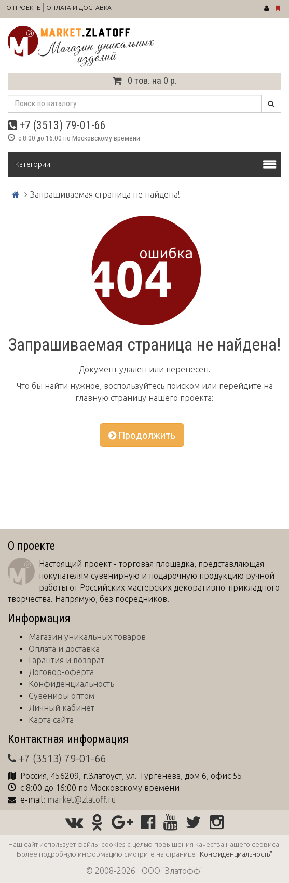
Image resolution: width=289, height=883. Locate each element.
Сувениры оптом (61, 695)
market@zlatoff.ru (81, 799)
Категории (32, 164)
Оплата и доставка (79, 7)
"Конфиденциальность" (234, 854)
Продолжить (141, 435)
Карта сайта (51, 719)
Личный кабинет (61, 707)
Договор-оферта (61, 672)
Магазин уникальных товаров (87, 636)
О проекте (23, 7)
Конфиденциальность (71, 684)
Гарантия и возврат (66, 660)
